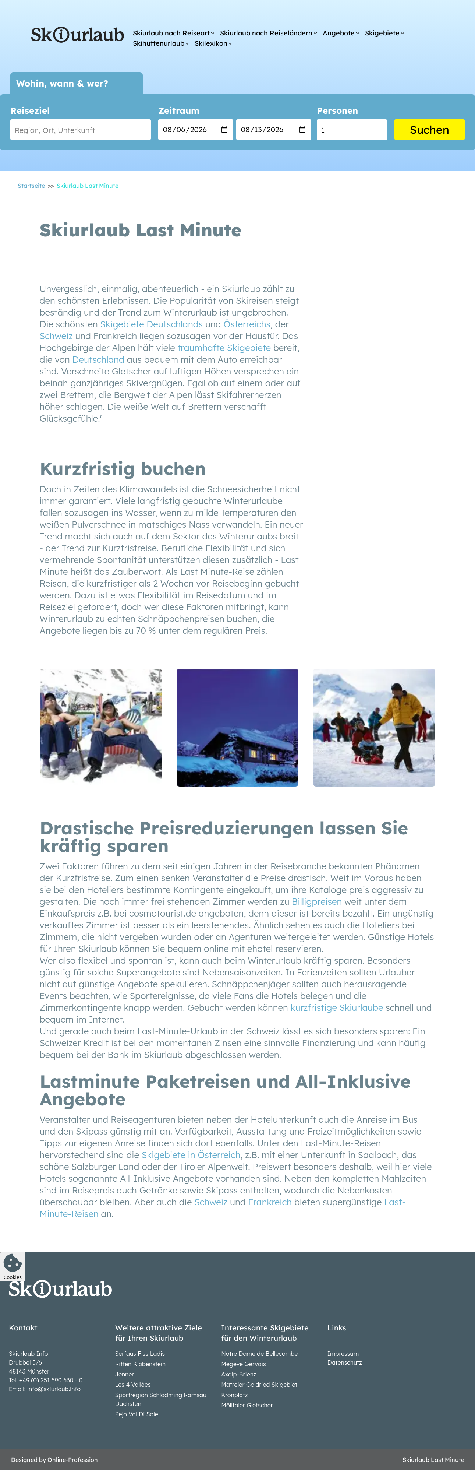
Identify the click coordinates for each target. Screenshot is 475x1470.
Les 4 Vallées (133, 1384)
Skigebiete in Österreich (191, 1154)
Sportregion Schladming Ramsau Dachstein (160, 1399)
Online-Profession (72, 1459)
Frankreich (270, 1201)
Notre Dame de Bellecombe (259, 1353)
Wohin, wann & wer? (62, 83)
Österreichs (246, 324)
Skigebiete (382, 33)
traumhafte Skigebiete (224, 347)
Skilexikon (211, 43)
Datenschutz (344, 1362)
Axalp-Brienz (238, 1374)
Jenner (124, 1374)
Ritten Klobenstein (140, 1364)
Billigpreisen (317, 901)
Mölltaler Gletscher (247, 1405)
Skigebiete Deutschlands (151, 324)
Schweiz (56, 335)
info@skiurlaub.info (54, 1389)
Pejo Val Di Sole (136, 1414)
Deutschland (98, 359)
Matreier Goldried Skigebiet (259, 1384)
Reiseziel (30, 110)
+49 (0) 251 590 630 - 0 (51, 1380)
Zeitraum (178, 110)
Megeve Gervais (243, 1364)
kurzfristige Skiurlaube (337, 1007)
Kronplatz (234, 1395)
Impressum (343, 1353)
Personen (337, 110)
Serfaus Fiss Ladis (140, 1353)
